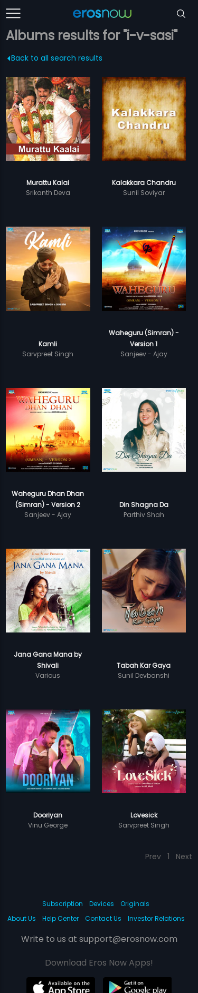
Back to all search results (55, 58)
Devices (101, 903)
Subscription (62, 903)
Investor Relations (156, 918)
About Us (21, 918)
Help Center (60, 918)
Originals (134, 903)
